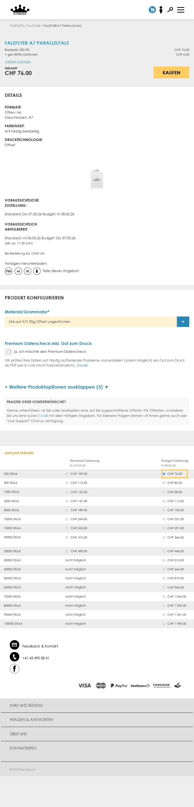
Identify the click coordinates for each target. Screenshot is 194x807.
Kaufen (171, 72)
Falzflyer (33, 26)
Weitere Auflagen (18, 61)
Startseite (17, 26)
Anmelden (162, 9)
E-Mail (43, 415)
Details (82, 365)
